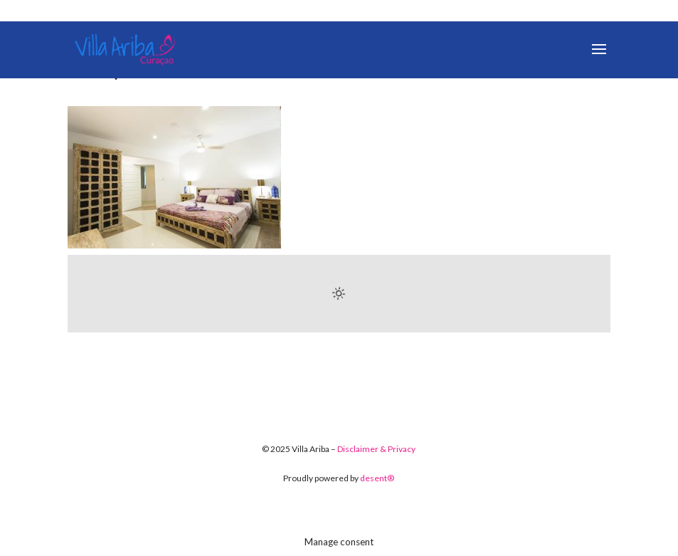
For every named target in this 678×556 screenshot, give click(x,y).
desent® (377, 478)
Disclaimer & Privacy (376, 449)
